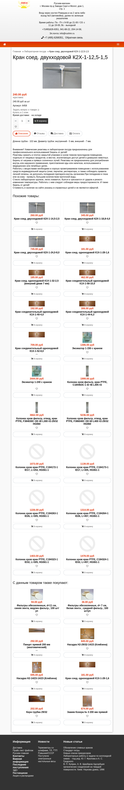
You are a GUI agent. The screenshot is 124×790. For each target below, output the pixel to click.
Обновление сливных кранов (78, 753)
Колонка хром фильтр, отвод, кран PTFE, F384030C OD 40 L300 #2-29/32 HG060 (37, 424)
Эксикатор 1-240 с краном (37, 384)
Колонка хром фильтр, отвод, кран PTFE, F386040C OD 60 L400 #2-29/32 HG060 (87, 424)
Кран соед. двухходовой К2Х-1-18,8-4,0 (87, 218)
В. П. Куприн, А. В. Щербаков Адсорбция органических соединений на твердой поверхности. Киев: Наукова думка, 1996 (83, 772)
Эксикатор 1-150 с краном (87, 348)
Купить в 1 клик (20, 112)
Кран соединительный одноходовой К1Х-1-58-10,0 (87, 282)
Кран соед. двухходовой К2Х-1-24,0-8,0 (37, 252)
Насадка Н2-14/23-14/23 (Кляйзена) (37, 684)
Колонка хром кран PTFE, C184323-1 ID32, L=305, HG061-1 (37, 563)
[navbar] (118, 44)
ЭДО (15, 776)
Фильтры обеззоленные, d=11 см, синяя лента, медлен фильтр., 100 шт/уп (36, 611)
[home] (4, 44)
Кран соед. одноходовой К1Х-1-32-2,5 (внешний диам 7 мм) (36, 282)
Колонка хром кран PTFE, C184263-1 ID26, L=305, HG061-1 (37, 517)
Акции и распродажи (23, 781)
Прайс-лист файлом (23, 756)
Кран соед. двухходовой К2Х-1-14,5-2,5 (37, 218)
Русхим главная (21, 759)
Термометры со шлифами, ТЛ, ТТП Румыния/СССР (47, 756)
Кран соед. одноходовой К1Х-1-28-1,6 (87, 252)
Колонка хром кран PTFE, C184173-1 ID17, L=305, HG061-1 (87, 471)
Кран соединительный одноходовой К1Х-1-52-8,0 (36, 349)
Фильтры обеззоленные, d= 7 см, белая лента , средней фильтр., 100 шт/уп (87, 611)
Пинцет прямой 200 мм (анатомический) (36, 649)
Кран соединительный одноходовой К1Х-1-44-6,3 (87, 313)
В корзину (41, 121)
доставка (18, 97)
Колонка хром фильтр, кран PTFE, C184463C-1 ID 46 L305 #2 (87, 386)
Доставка (17, 753)
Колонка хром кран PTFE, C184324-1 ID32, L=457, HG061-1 (87, 563)
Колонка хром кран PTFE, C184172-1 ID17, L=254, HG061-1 (37, 471)
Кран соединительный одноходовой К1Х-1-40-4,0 (36, 313)
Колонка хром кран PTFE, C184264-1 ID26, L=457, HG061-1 (87, 517)
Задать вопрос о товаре (25, 110)
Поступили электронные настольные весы (47, 764)
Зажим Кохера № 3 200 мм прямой (87, 717)
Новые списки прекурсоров (77, 759)
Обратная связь (74, 37)
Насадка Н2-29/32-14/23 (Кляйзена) (87, 647)
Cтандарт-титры (71, 756)
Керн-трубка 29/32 (36, 717)
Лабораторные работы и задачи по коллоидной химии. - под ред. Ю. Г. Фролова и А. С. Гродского (87, 764)
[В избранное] (16, 126)
